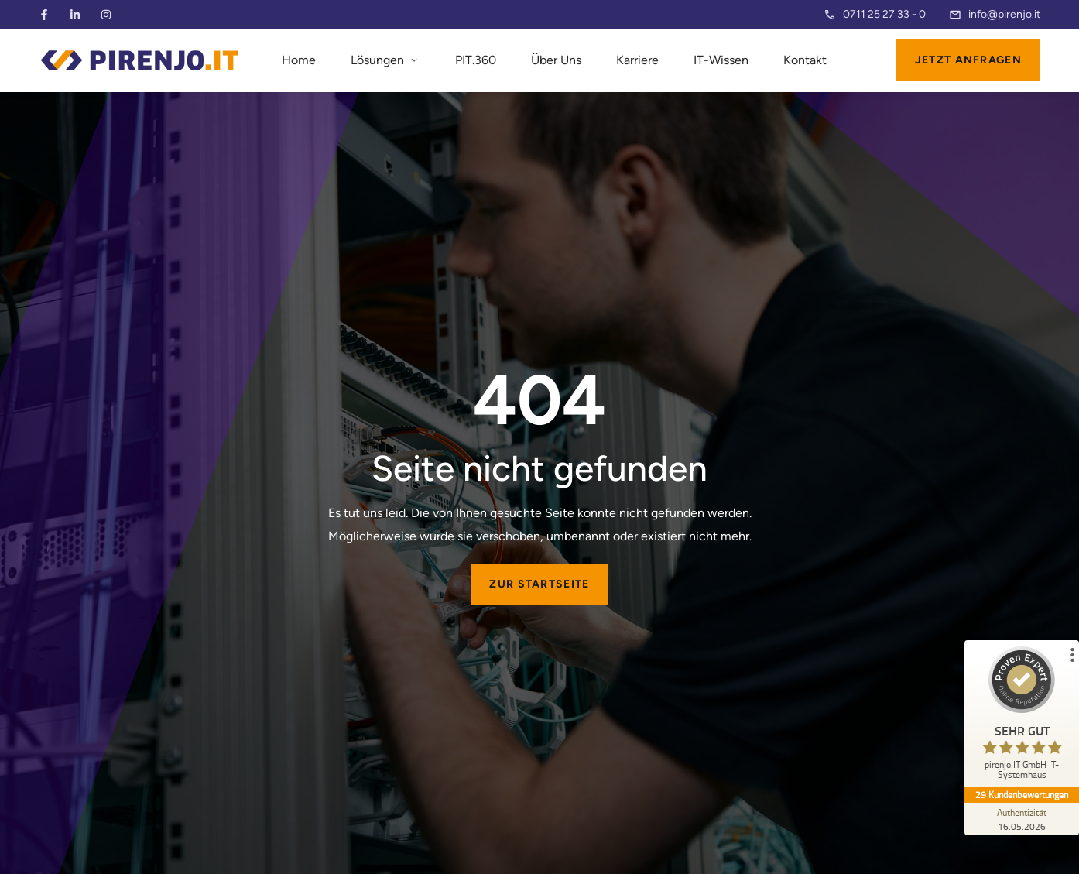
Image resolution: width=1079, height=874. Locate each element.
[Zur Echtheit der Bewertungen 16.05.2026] (1021, 819)
